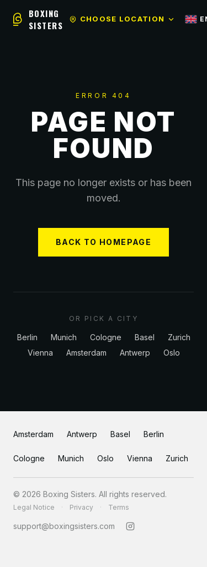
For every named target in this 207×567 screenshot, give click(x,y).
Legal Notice (34, 507)
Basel (145, 337)
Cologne (105, 337)
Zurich (179, 337)
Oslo (171, 352)
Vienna (40, 352)
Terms (118, 507)
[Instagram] (130, 526)
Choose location (122, 18)
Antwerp (135, 352)
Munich (64, 337)
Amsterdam (86, 352)
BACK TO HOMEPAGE (103, 242)
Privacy (81, 507)
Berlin (27, 337)
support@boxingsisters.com (64, 526)
